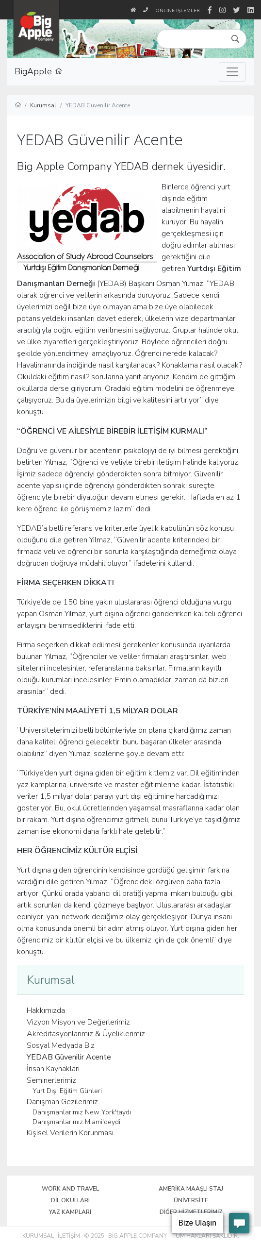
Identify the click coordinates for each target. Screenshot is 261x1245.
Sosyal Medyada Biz (61, 1045)
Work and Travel (70, 1189)
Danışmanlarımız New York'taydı (82, 1112)
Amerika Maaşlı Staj (191, 1189)
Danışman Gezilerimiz (62, 1101)
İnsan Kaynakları (53, 1068)
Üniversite (191, 1200)
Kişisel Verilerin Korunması (70, 1132)
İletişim (69, 1236)
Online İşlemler (177, 10)
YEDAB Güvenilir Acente (69, 1057)
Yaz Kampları (70, 1212)
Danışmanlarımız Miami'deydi (76, 1122)
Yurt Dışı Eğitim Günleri (67, 1090)
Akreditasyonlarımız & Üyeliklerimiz (86, 1033)
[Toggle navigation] (232, 72)
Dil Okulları (70, 1200)
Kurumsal (38, 1236)
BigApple (38, 72)
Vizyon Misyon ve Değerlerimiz (78, 1022)
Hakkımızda (46, 1010)
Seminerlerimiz (51, 1080)
